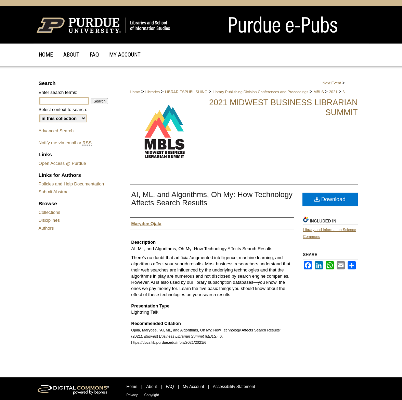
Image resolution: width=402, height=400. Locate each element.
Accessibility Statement (234, 386)
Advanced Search (56, 130)
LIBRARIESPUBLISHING (186, 92)
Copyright (151, 395)
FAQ (170, 386)
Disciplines (49, 220)
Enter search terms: (58, 92)
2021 (334, 92)
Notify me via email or (65, 142)
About (151, 386)
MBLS (319, 92)
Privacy (132, 395)
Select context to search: (63, 109)
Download (330, 199)
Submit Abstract (54, 191)
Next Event (332, 83)
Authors (46, 228)
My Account (193, 386)
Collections (50, 212)
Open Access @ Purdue (62, 163)
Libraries (153, 92)
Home (135, 92)
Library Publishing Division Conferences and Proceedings (260, 92)
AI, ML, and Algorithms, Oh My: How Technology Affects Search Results (212, 198)
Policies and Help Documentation (71, 183)
